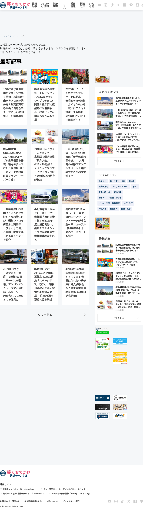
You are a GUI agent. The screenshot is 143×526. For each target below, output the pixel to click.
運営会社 (16, 501)
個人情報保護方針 (32, 501)
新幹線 (131, 181)
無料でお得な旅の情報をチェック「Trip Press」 (23, 493)
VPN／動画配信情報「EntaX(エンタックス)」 (71, 493)
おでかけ (102, 181)
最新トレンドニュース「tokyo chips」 (19, 489)
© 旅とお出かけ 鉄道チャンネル (11, 506)
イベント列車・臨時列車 (109, 203)
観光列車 (117, 192)
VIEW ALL (119, 161)
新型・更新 (125, 209)
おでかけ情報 (45, 5)
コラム (64, 5)
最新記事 (34, 5)
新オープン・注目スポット (110, 198)
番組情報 (73, 5)
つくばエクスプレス (120, 186)
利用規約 (4, 501)
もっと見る (44, 315)
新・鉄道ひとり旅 (117, 181)
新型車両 (113, 209)
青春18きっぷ (104, 192)
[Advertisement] (71, 22)
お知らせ (91, 5)
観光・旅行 (103, 186)
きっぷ (135, 186)
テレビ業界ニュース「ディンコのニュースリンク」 (65, 489)
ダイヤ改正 (128, 203)
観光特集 (55, 5)
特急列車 (102, 209)
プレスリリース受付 (71, 501)
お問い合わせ (52, 501)
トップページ (9, 36)
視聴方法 (82, 5)
